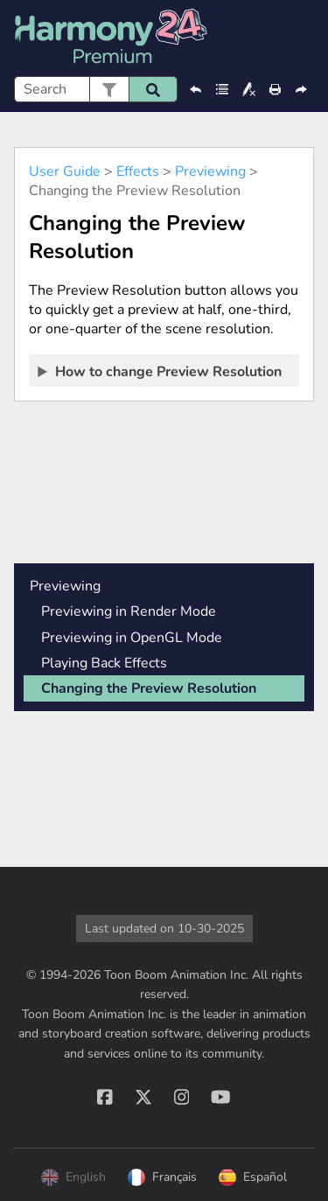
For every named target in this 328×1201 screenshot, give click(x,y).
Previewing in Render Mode (128, 611)
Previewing (210, 171)
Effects (137, 171)
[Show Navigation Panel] (304, 38)
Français (162, 1177)
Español (253, 1177)
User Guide (65, 171)
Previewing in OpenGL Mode (131, 637)
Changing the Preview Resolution (148, 688)
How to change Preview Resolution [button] (160, 370)
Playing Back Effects (104, 663)
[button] (109, 89)
